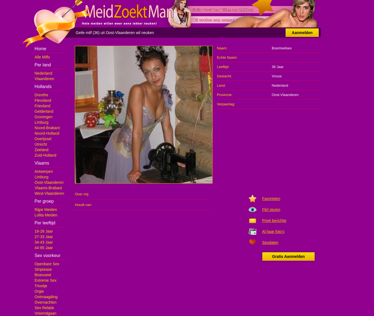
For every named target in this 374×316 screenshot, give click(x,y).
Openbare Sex (47, 264)
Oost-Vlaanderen (49, 182)
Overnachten (45, 302)
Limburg (42, 122)
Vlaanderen (44, 79)
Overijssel (43, 139)
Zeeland (42, 150)
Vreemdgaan (45, 313)
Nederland (43, 73)
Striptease (43, 269)
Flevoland (43, 100)
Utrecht (41, 144)
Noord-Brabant (47, 128)
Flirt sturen (271, 209)
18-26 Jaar (44, 231)
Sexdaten (270, 242)
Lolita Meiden (46, 215)
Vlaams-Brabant (48, 188)
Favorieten (271, 198)
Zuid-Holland (45, 155)
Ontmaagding (46, 297)
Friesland (42, 106)
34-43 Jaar (44, 242)
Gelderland (44, 111)
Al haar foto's (273, 231)
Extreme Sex (45, 280)
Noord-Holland (47, 133)
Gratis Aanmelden (288, 256)
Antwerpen (44, 171)
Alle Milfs (42, 57)
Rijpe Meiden (46, 209)
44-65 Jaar (44, 248)
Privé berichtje (274, 220)
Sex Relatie (44, 308)
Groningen (43, 117)
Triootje (41, 286)
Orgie (39, 291)
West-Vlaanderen (49, 193)
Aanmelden (302, 32)
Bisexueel (43, 275)
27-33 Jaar (44, 237)
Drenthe (41, 95)
